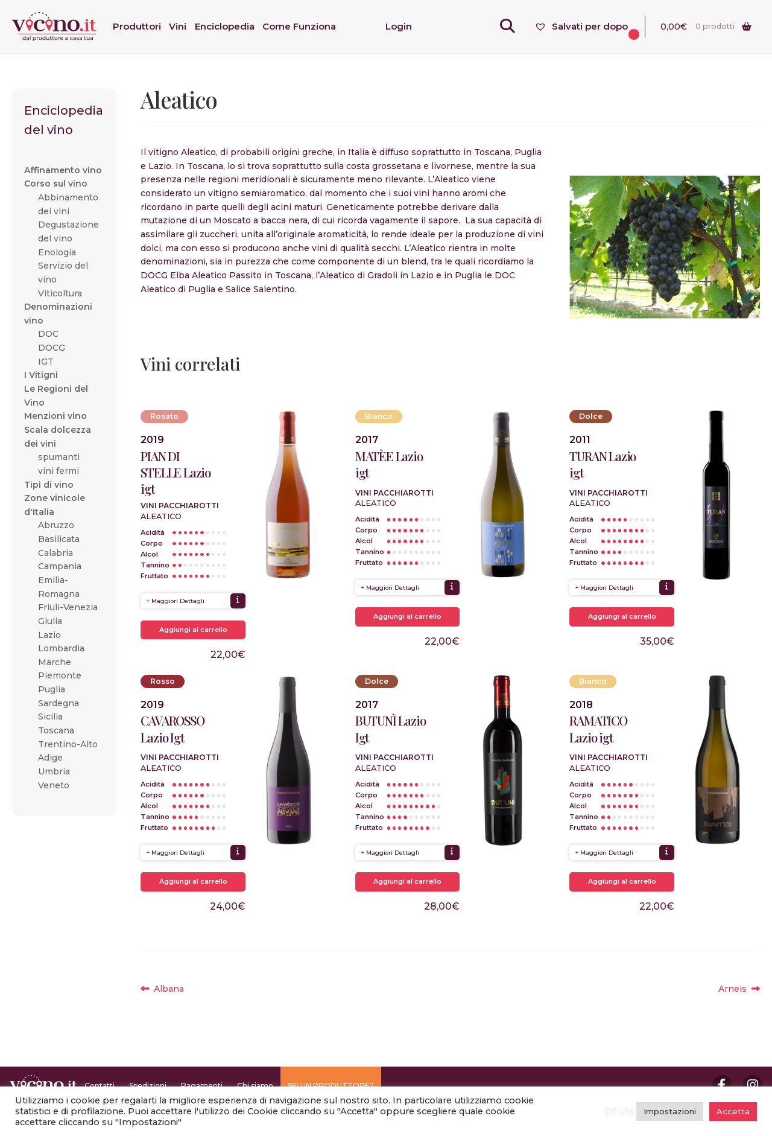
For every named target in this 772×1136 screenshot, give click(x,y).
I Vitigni (41, 374)
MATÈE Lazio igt (389, 464)
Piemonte (59, 675)
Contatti (99, 1085)
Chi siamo (255, 1085)
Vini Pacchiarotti (180, 505)
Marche (54, 662)
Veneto (53, 785)
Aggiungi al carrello (193, 629)
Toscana (56, 730)
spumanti (59, 457)
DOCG (51, 347)
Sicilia (50, 716)
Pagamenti (202, 1085)
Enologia (57, 252)
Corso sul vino (55, 183)
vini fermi (58, 470)
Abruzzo (56, 525)
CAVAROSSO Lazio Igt (172, 728)
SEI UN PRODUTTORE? (331, 1085)
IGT (46, 361)
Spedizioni (147, 1085)
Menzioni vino (55, 415)
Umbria (54, 771)
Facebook (722, 1084)
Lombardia (61, 648)
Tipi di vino (49, 484)
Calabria (55, 552)
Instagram (752, 1084)
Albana (168, 989)
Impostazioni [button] (670, 1111)
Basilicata (59, 539)
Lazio (49, 635)
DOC (48, 333)
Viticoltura (60, 293)
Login (398, 26)
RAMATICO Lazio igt (598, 728)
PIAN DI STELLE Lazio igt (175, 472)
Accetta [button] (733, 1111)
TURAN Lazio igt (602, 464)
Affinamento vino (63, 170)
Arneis (739, 989)
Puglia (51, 689)
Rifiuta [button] (619, 1111)
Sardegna (58, 703)
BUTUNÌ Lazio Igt (390, 728)
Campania (59, 566)
